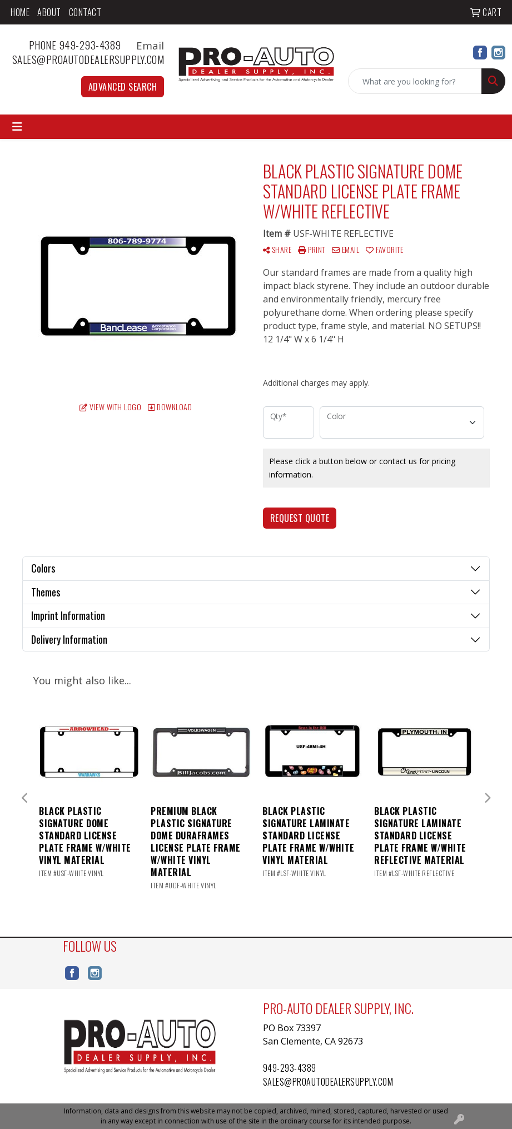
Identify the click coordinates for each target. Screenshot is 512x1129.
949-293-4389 (289, 1068)
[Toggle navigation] (17, 127)
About (49, 12)
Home (20, 12)
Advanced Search (122, 86)
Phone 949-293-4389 (81, 44)
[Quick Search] (415, 81)
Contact (85, 12)
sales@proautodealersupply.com (88, 59)
